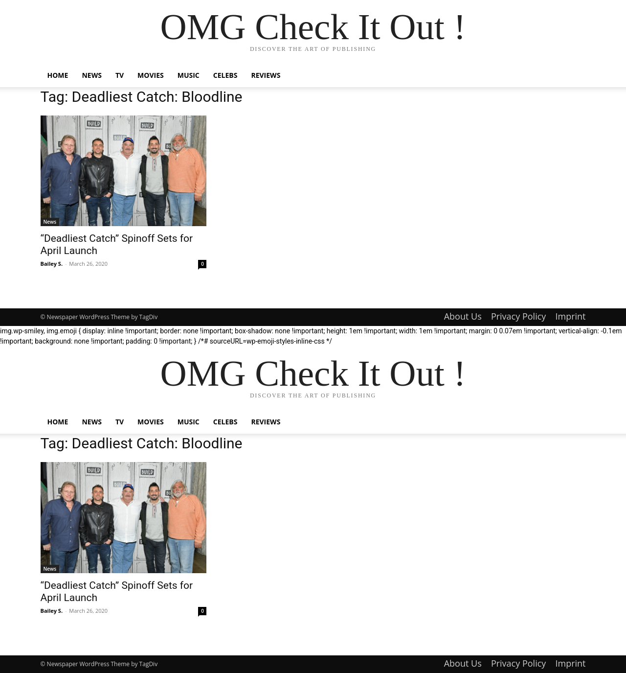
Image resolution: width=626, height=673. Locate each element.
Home (57, 75)
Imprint (570, 316)
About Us (463, 316)
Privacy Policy (518, 316)
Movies (150, 75)
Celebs (225, 75)
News (91, 75)
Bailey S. (52, 263)
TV (119, 75)
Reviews (265, 75)
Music (189, 75)
